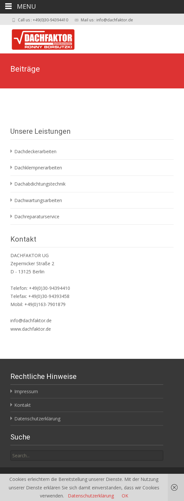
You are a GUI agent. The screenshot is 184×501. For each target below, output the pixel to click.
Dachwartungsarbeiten (38, 200)
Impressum (26, 391)
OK (125, 496)
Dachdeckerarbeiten (35, 151)
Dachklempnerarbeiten (38, 168)
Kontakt (22, 405)
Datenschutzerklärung (37, 419)
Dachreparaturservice (36, 216)
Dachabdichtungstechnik (40, 184)
